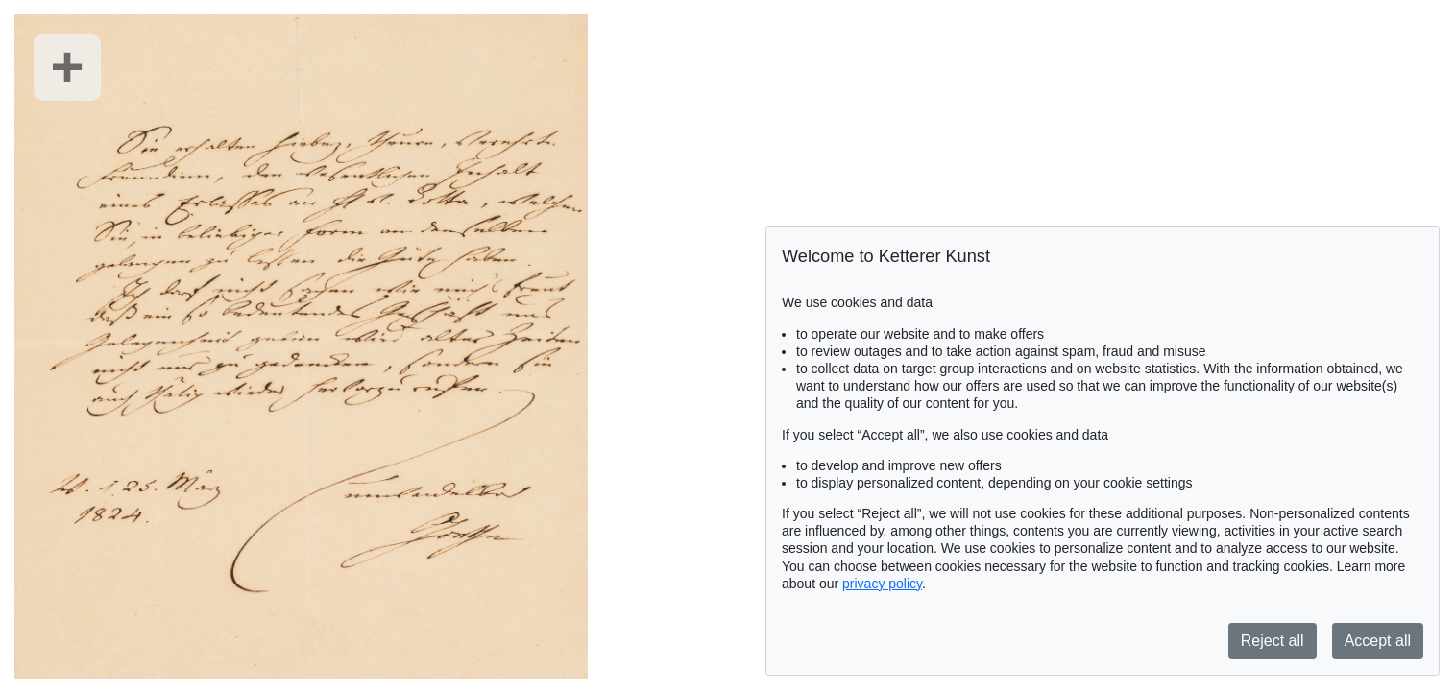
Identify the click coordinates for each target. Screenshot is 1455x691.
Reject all (1272, 640)
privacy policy (882, 583)
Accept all (1378, 640)
